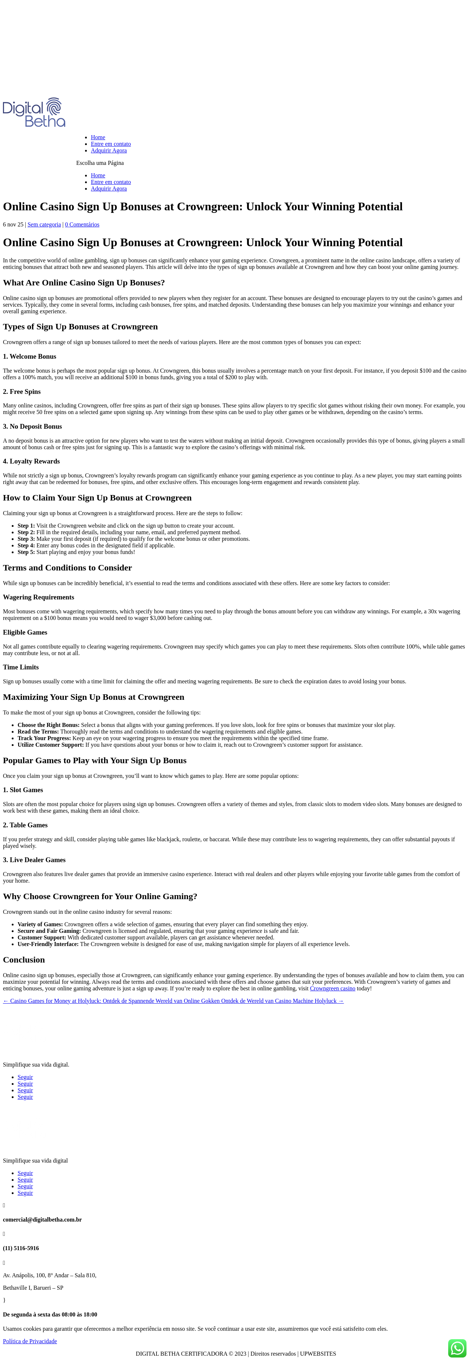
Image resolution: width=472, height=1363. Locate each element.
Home (98, 137)
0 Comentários (82, 224)
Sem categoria (44, 224)
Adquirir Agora (109, 150)
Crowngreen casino (332, 988)
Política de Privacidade (30, 1341)
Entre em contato (111, 144)
